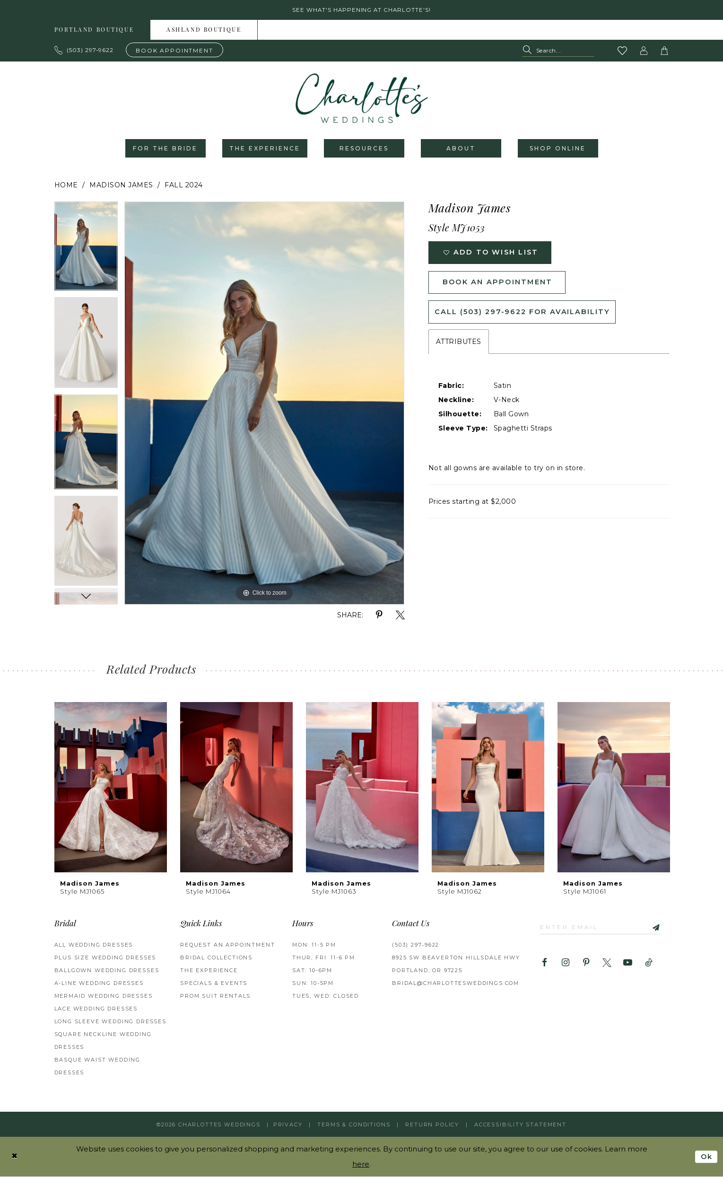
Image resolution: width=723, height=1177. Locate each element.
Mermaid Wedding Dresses (103, 996)
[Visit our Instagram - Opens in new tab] (565, 964)
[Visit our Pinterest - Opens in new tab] (586, 964)
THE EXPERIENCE (209, 971)
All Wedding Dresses (93, 945)
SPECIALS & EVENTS (213, 984)
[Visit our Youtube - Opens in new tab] (627, 964)
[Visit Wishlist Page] (622, 51)
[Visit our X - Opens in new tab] (606, 964)
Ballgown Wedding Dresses (106, 971)
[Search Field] (558, 51)
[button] (643, 51)
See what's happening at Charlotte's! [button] (361, 10)
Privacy (288, 1125)
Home (66, 186)
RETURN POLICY (432, 1125)
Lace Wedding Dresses (96, 1009)
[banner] (362, 99)
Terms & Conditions (353, 1125)
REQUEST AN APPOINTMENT (227, 945)
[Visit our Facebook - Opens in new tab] (544, 964)
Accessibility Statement (520, 1125)
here (360, 1164)
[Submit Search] (529, 51)
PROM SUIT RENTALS (215, 996)
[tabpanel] (86, 250)
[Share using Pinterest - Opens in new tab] (379, 616)
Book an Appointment (499, 284)
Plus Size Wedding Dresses (105, 958)
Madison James (121, 186)
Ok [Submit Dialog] (706, 1156)
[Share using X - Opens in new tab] (400, 616)
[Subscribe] (656, 928)
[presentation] (110, 788)
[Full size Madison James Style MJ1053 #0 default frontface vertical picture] (264, 404)
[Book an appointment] (174, 50)
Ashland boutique (203, 31)
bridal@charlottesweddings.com (455, 984)
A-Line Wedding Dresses (99, 984)
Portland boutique (94, 31)
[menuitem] (94, 30)
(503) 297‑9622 (415, 945)
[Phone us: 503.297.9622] (84, 51)
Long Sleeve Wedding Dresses (110, 1022)
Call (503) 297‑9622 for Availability (524, 315)
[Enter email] (601, 928)
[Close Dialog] (15, 1157)
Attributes (458, 345)
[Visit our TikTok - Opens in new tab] (648, 964)
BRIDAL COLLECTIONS (216, 958)
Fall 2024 (184, 186)
